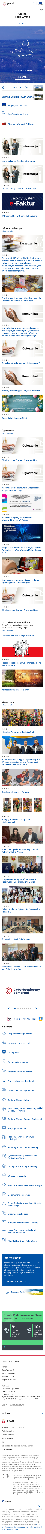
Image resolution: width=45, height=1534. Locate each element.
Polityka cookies (8, 1431)
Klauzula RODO (8, 1449)
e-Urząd (22, 77)
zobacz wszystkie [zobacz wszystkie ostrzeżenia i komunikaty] (7, 630)
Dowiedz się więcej (16, 1281)
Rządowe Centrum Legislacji (13, 1427)
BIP (3, 1442)
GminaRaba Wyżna (22, 15)
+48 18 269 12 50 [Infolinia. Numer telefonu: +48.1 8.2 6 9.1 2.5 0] (8, 1391)
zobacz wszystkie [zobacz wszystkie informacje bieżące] (7, 231)
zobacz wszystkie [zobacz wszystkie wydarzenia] (7, 705)
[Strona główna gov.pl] (8, 4)
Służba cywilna (8, 1435)
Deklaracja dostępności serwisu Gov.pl (17, 1446)
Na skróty (6, 1413)
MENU (22, 23)
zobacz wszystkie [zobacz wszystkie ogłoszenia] (7, 433)
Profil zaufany (7, 1438)
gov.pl (8, 1421)
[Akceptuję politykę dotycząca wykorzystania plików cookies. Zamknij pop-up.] (39, 1506)
